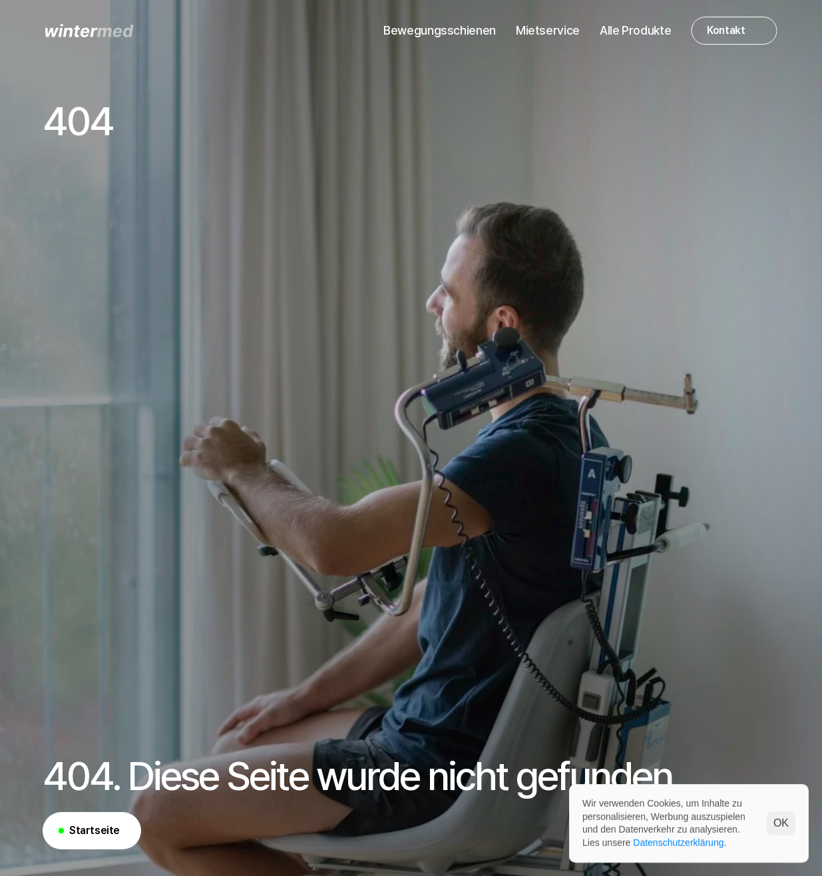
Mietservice (548, 30)
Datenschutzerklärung (678, 842)
